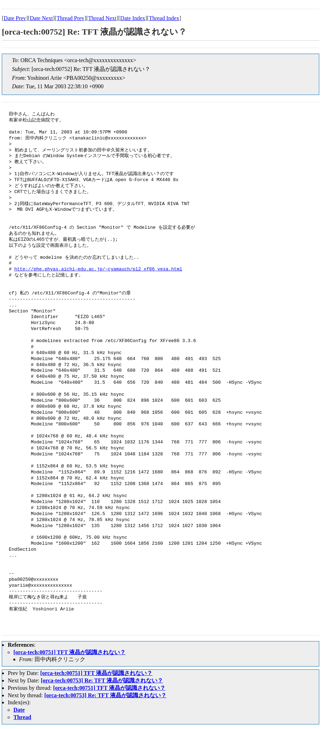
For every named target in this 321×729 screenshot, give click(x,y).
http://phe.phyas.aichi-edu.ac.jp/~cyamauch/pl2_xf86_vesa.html (98, 269)
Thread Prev (70, 18)
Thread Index (164, 18)
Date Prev (15, 18)
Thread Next (102, 18)
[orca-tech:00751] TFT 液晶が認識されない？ (69, 652)
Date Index (132, 18)
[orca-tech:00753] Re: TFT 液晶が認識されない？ (102, 680)
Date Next (41, 18)
